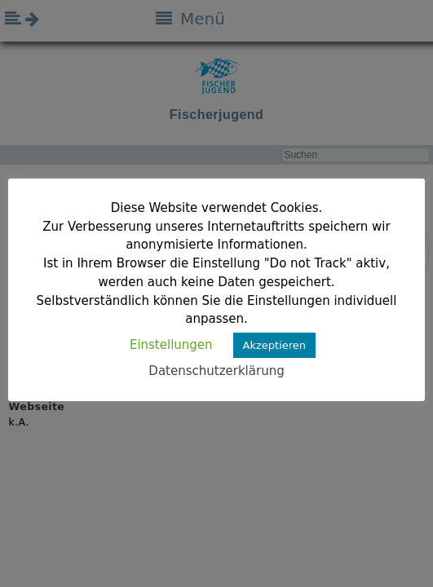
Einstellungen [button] (171, 345)
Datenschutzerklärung (216, 371)
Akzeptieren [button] (275, 345)
